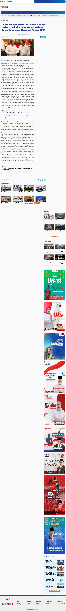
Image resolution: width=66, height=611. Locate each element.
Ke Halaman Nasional (54, 236)
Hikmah (19, 15)
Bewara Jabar (11, 15)
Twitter (10, 604)
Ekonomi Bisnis (49, 601)
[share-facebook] (41, 37)
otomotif (19, 604)
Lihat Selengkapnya (54, 590)
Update (37, 203)
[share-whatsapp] (45, 37)
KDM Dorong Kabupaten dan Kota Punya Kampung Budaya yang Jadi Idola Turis (60, 262)
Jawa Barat (47, 241)
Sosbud (45, 15)
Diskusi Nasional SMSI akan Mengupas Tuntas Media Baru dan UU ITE (59, 220)
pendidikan (29, 601)
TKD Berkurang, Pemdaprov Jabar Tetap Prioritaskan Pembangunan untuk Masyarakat (51, 579)
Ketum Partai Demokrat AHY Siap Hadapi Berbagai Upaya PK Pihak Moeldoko (17, 169)
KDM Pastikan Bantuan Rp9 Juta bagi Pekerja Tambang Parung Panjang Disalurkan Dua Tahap (49, 251)
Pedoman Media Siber (61, 603)
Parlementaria (5, 174)
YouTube (13, 604)
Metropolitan (31, 15)
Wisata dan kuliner (53, 15)
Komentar (5, 37)
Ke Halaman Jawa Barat (55, 266)
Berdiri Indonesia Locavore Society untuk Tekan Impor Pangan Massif (48, 262)
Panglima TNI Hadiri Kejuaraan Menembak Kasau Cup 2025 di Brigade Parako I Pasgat (49, 221)
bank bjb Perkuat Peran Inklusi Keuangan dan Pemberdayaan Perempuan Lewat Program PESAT (50, 585)
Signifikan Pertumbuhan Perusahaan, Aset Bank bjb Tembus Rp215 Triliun (50, 561)
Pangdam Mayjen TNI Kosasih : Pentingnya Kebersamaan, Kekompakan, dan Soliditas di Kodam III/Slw (59, 251)
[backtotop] (33, 596)
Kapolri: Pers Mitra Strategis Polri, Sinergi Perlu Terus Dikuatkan (48, 231)
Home (3, 1)
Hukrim (24, 15)
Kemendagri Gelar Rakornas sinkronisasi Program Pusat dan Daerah (59, 232)
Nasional (46, 211)
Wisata (37, 603)
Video (5, 15)
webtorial (38, 604)
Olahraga (39, 15)
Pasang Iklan (59, 601)
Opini (28, 604)
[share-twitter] (43, 37)
